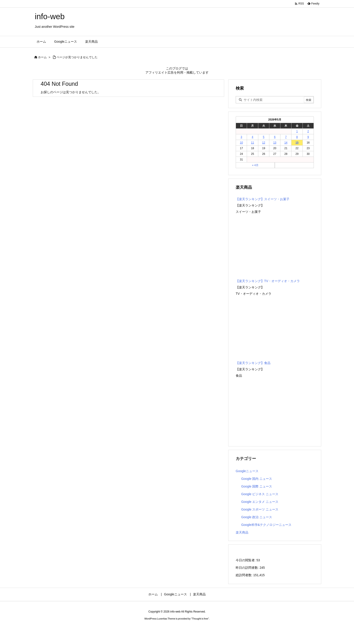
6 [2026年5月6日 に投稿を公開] (275, 137)
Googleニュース (247, 471)
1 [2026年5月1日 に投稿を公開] (297, 131)
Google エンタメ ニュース (259, 502)
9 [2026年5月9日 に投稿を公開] (308, 137)
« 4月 (255, 165)
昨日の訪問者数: (248, 567)
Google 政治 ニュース (256, 517)
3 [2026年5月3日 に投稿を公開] (241, 137)
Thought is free (200, 618)
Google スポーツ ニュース (259, 509)
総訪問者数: (244, 575)
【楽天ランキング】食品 (253, 363)
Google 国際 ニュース (256, 486)
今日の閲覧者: (246, 560)
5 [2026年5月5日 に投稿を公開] (263, 137)
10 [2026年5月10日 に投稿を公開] (241, 142)
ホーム (42, 57)
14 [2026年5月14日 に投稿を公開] (285, 142)
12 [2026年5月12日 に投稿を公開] (263, 142)
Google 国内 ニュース (256, 478)
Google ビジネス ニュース (259, 494)
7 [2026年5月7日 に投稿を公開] (286, 137)
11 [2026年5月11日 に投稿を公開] (252, 142)
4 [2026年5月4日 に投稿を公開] (252, 137)
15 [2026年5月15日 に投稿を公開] (297, 142)
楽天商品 (242, 532)
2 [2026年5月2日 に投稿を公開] (308, 131)
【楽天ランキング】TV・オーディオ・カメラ (268, 281)
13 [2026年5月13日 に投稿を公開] (274, 142)
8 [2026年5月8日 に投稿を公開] (297, 137)
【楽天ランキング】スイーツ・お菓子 (262, 199)
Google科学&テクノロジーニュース (266, 525)
